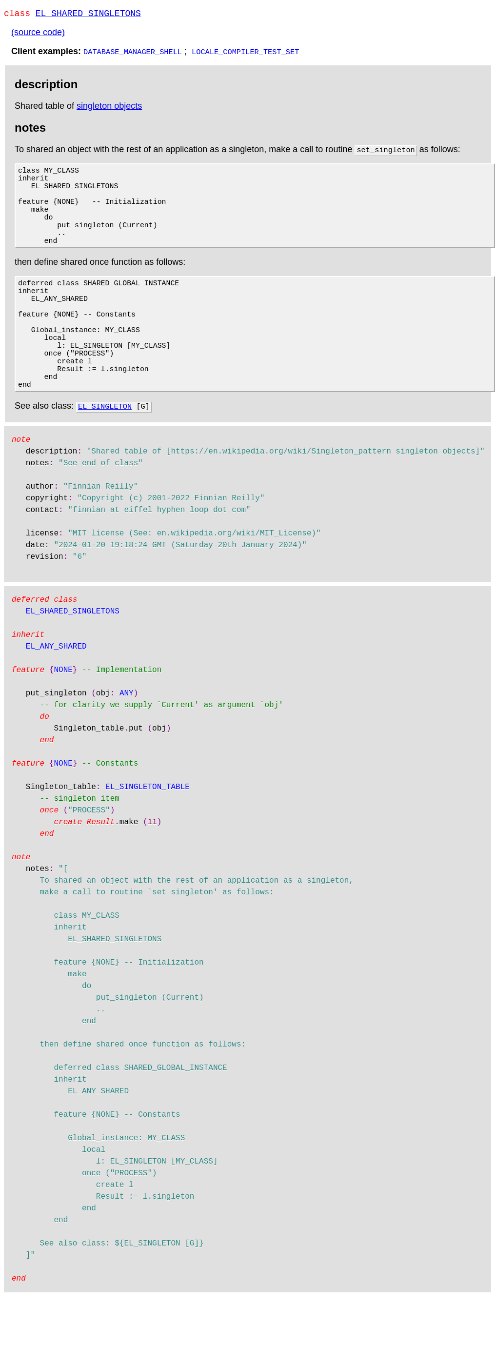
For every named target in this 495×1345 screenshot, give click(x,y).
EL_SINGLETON (105, 454)
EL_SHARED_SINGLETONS (88, 14)
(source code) (38, 34)
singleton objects (109, 108)
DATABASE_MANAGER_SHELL (132, 53)
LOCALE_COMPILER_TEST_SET (245, 53)
